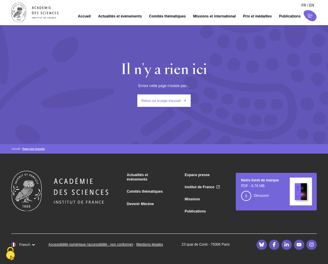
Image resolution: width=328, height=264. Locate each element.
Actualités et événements (120, 16)
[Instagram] (311, 245)
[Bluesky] (262, 245)
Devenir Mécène (140, 204)
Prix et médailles (257, 16)
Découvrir (261, 196)
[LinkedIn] (286, 245)
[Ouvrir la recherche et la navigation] (310, 15)
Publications (290, 16)
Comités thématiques (167, 16)
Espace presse (197, 175)
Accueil (84, 16)
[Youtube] (299, 245)
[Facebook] (274, 245)
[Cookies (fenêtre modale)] (10, 254)
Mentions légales (149, 244)
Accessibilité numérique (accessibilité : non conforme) (90, 244)
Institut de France (199, 187)
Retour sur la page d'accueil (161, 100)
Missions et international (214, 16)
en (311, 5)
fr (303, 5)
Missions (192, 199)
